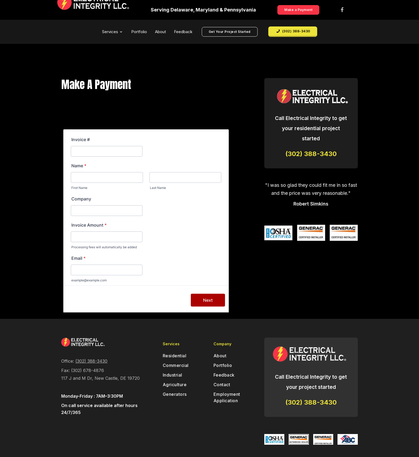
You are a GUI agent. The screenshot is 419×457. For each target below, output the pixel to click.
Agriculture (175, 384)
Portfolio (139, 31)
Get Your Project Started (230, 32)
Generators (175, 394)
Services (112, 32)
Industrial (172, 375)
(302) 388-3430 (293, 31)
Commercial (176, 365)
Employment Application (227, 397)
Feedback (183, 31)
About (160, 31)
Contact (222, 384)
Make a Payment (298, 10)
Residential (175, 355)
